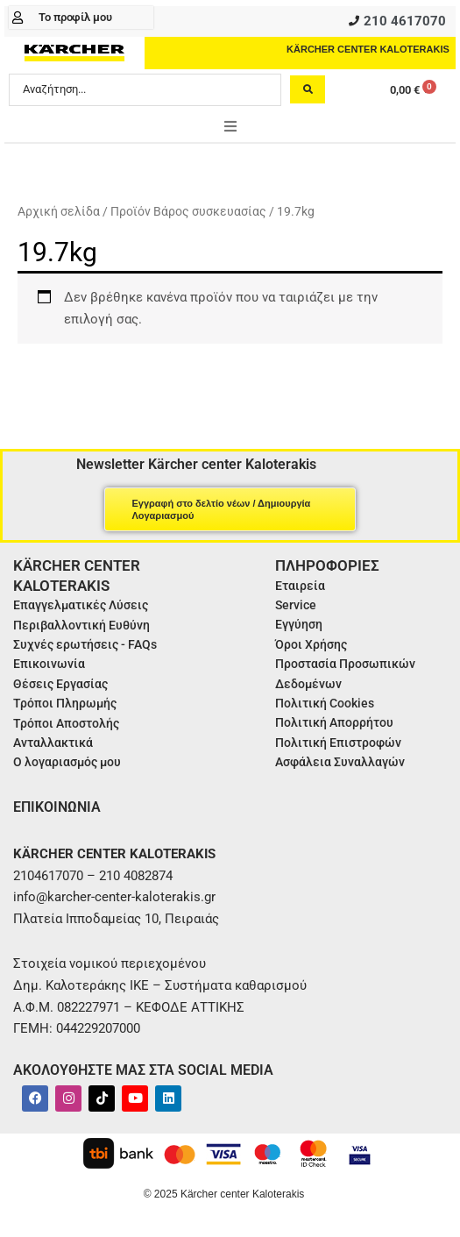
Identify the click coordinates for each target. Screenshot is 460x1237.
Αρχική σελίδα (59, 211)
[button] (230, 126)
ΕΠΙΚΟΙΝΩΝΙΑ (57, 807)
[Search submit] (307, 89)
